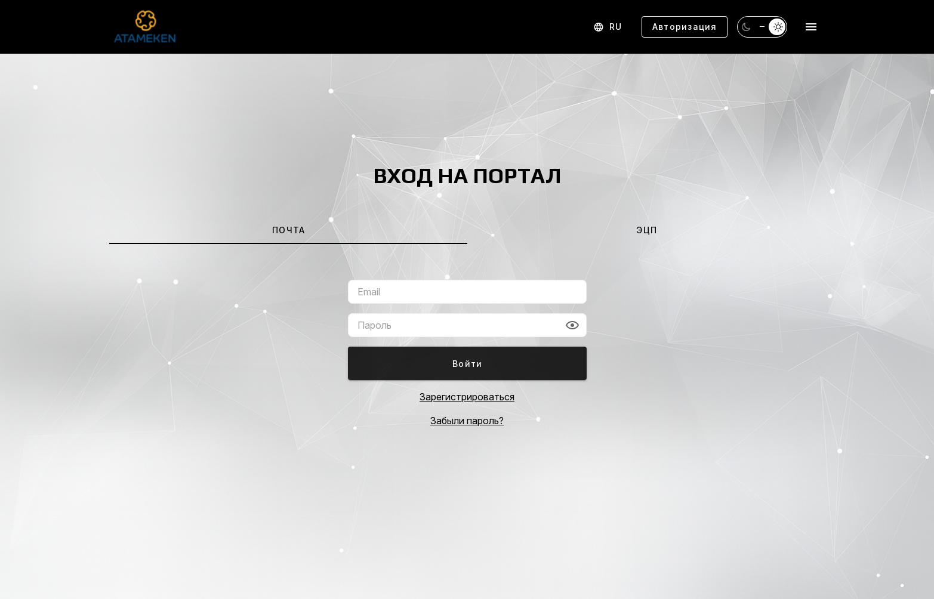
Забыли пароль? (467, 421)
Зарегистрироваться (467, 397)
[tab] (288, 229)
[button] (572, 325)
